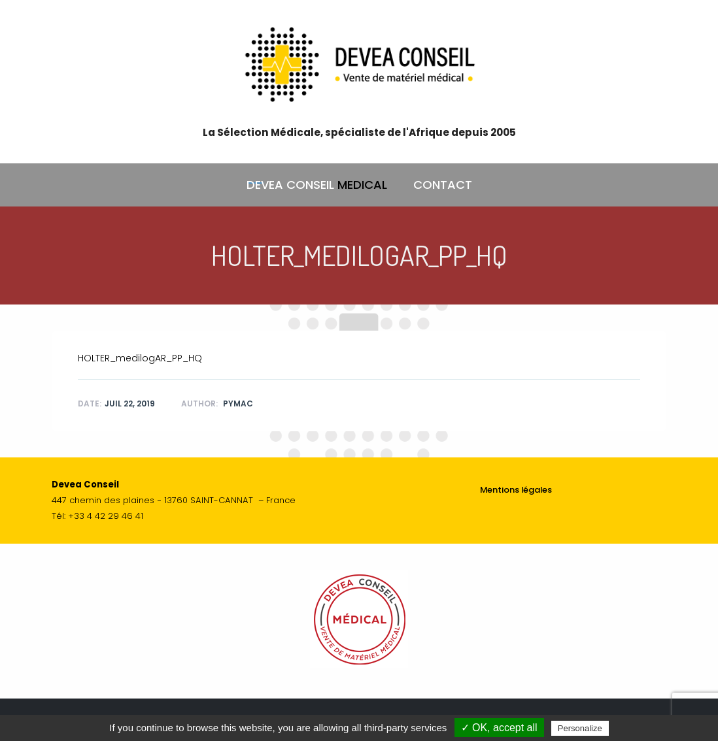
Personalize (580, 728)
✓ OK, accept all (499, 727)
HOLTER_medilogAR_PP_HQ (140, 358)
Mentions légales (516, 490)
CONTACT (442, 184)
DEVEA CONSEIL (317, 185)
